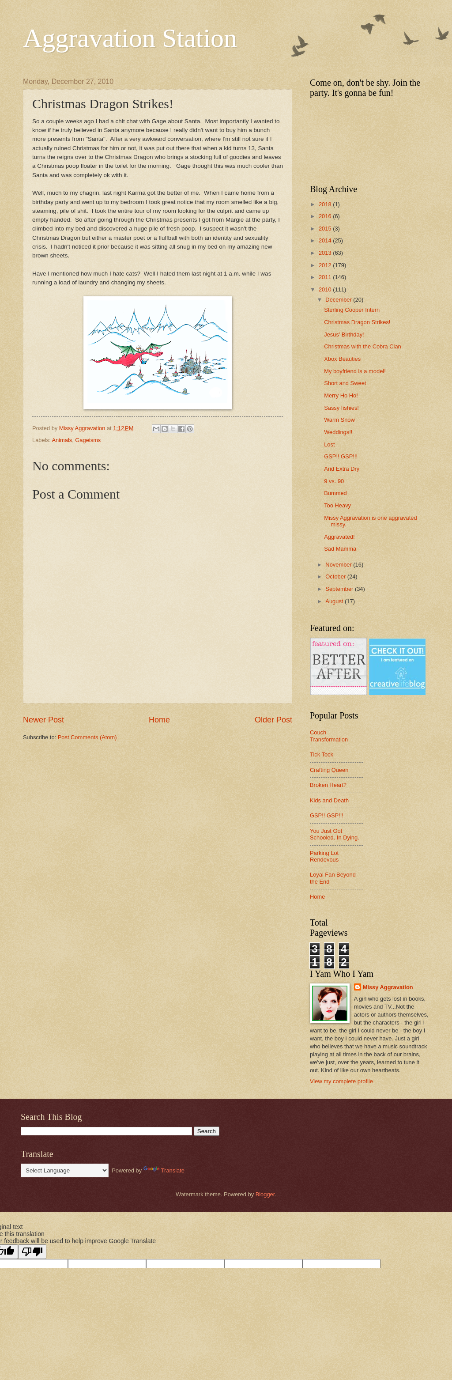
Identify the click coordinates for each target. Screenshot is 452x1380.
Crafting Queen (329, 770)
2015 (326, 228)
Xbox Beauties (342, 358)
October (336, 576)
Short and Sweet (345, 383)
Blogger (265, 1194)
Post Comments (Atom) (87, 737)
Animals (62, 440)
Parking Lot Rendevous (324, 856)
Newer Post (43, 719)
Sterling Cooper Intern (352, 309)
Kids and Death (329, 800)
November (339, 564)
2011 (326, 277)
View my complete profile (341, 1081)
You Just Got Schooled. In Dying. (334, 834)
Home (159, 719)
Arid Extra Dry (341, 468)
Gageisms (88, 440)
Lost (329, 444)
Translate (164, 1170)
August (335, 601)
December (339, 299)
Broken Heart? (328, 785)
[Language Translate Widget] (65, 1170)
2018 (326, 204)
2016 (326, 216)
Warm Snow (339, 419)
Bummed (335, 493)
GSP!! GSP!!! (341, 456)
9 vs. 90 (334, 481)
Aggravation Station (130, 38)
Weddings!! (338, 432)
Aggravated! (339, 536)
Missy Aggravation (388, 987)
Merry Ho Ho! (341, 395)
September (340, 589)
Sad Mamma (340, 548)
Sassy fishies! (341, 408)
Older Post (273, 719)
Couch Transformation (329, 735)
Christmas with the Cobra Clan (362, 346)
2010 (326, 289)
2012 (326, 265)
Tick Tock (321, 754)
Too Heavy (337, 505)
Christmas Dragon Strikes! (357, 322)
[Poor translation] (32, 1251)
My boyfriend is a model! (355, 371)
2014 (326, 240)
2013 (326, 253)
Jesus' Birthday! (344, 334)
